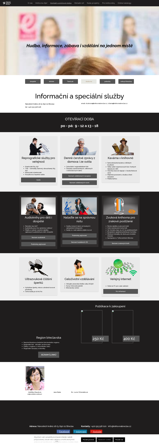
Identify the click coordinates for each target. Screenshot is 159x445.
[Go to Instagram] (80, 431)
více (56, 441)
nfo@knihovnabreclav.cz (119, 426)
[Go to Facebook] (63, 431)
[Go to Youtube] (96, 431)
